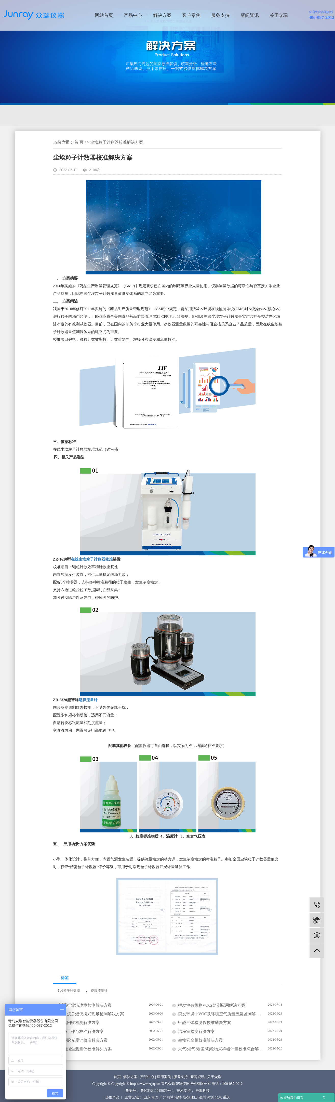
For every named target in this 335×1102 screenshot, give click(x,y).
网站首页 (104, 15)
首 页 (79, 142)
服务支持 (220, 15)
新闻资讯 (249, 15)
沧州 (202, 1097)
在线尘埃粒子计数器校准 (92, 559)
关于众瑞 (279, 15)
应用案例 (164, 1077)
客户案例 (191, 15)
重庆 (226, 1097)
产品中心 (133, 15)
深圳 (210, 1097)
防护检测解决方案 (195, 115)
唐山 (194, 1097)
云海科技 (202, 1091)
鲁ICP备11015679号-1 (157, 1091)
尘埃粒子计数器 (68, 991)
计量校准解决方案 (147, 115)
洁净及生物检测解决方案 (93, 115)
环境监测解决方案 (38, 115)
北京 (218, 1097)
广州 (163, 1097)
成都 (186, 1097)
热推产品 (112, 1097)
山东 (147, 1097)
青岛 (154, 1097)
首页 (117, 1077)
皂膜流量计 (88, 700)
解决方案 (162, 15)
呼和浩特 (174, 1097)
